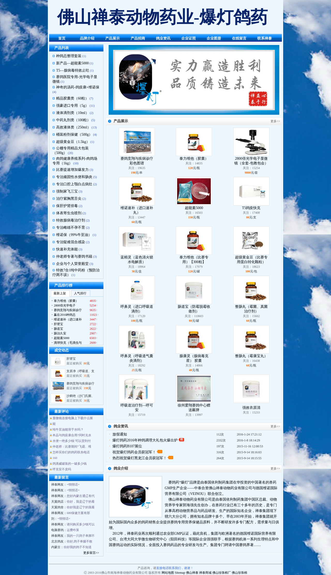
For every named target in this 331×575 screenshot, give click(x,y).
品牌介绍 (87, 38)
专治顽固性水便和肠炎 (74, 177)
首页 (61, 38)
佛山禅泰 (192, 572)
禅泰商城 (205, 572)
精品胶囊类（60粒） (72, 98)
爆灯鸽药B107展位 (127, 446)
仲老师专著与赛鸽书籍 (74, 256)
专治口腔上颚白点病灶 (74, 184)
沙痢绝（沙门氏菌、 (80, 398)
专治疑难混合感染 (70, 242)
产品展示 (112, 38)
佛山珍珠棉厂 (221, 572)
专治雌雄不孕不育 (70, 227)
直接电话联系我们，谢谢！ (174, 568)
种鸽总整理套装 (68, 56)
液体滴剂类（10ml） (72, 113)
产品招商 (138, 38)
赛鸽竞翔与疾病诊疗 (80, 385)
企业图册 (214, 38)
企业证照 (188, 38)
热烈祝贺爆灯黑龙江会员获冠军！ (139, 458)
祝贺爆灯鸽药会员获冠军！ (134, 452)
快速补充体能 (67, 249)
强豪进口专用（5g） (72, 106)
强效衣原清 (251, 408)
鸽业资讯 (163, 38)
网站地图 (168, 572)
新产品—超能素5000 (72, 63)
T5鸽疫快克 (251, 208)
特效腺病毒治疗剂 (70, 220)
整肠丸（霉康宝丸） (251, 356)
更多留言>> (91, 553)
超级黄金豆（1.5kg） (73, 142)
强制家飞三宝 (67, 191)
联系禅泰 (264, 38)
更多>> (275, 121)
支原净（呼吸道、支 (80, 373)
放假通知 (119, 434)
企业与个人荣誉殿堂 (72, 264)
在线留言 (239, 38)
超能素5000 (194, 208)
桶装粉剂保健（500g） (74, 134)
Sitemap (180, 572)
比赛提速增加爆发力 (72, 170)
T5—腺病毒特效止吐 (72, 70)
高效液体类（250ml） (73, 127)
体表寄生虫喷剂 (68, 213)
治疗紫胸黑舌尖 (68, 199)
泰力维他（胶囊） (193, 158)
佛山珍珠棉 (239, 572)
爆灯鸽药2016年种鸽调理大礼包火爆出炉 (145, 440)
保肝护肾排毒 (67, 206)
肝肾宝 (71, 361)
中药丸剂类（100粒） (73, 120)
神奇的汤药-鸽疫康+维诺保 (77, 87)
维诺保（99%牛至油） (74, 235)
